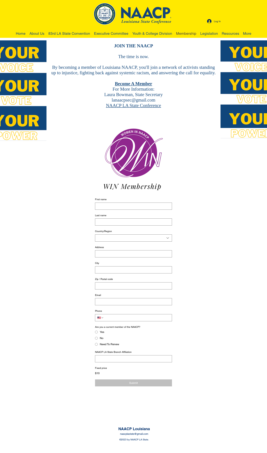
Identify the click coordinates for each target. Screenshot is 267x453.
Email (98, 295)
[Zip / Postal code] (132, 285)
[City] (132, 269)
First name (101, 199)
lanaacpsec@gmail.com (133, 100)
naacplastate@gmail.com (134, 433)
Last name (100, 215)
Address (99, 247)
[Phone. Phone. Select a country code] (100, 317)
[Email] (132, 301)
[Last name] (132, 222)
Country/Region (103, 231)
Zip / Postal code (104, 279)
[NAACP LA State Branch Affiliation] (132, 358)
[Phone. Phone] (137, 317)
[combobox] (133, 238)
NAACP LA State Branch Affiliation (113, 352)
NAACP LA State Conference (133, 105)
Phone (98, 311)
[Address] (132, 253)
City (97, 263)
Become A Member (133, 83)
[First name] (132, 206)
